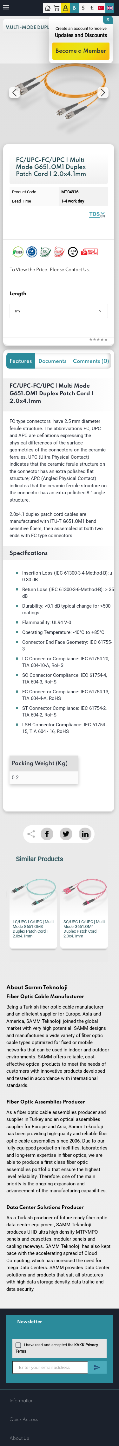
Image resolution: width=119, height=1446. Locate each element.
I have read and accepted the (57, 1348)
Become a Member (81, 51)
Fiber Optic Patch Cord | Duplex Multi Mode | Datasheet (97, 214)
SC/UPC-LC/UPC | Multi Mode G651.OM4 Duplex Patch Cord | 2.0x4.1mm (84, 928)
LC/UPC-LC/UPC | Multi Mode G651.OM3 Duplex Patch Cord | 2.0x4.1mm (33, 928)
